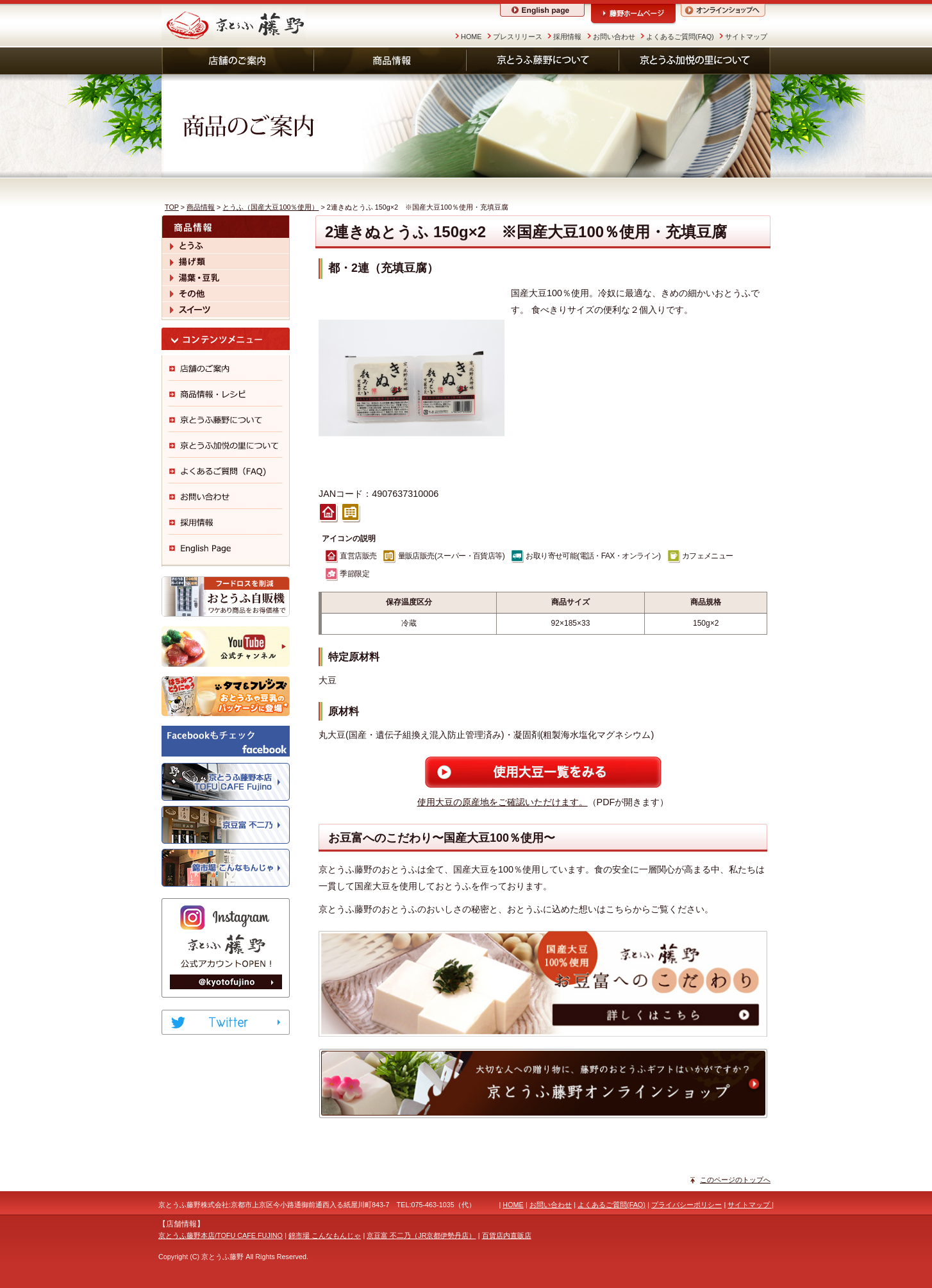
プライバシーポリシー (686, 1205)
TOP (172, 207)
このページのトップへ (735, 1179)
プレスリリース (517, 36)
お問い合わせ (614, 36)
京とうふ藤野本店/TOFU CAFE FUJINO (220, 1235)
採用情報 (567, 36)
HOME (471, 36)
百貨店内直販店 (506, 1235)
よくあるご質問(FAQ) (680, 36)
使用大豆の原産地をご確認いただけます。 (502, 802)
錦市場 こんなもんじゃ (324, 1235)
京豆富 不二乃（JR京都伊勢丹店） (421, 1235)
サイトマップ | (751, 1205)
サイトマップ (746, 36)
